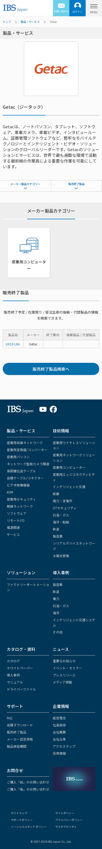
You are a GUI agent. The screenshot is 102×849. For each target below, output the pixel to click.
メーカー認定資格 (20, 739)
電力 (56, 598)
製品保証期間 (16, 746)
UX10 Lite (13, 344)
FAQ (10, 718)
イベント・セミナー (67, 668)
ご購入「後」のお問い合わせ (28, 789)
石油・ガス (61, 515)
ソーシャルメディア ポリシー (29, 827)
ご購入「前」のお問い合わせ (28, 782)
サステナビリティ (66, 827)
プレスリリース (64, 675)
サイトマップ (19, 813)
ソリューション (21, 572)
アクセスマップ (64, 746)
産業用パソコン (18, 456)
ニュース (61, 649)
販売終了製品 (76, 184)
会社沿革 (59, 739)
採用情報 (59, 753)
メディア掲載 (62, 682)
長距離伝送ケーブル (21, 471)
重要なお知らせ (64, 660)
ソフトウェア (16, 513)
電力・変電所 (62, 500)
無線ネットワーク (20, 506)
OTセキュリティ (64, 507)
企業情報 (61, 706)
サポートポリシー (22, 820)
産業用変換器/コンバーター (27, 449)
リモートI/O (15, 520)
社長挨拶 (59, 725)
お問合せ (15, 770)
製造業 (58, 536)
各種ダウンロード (20, 725)
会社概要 (59, 732)
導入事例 (61, 572)
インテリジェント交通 (69, 486)
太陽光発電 (61, 555)
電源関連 (13, 527)
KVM (10, 492)
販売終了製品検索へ (51, 369)
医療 (56, 493)
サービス (13, 534)
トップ (7, 22)
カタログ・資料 (21, 649)
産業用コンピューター (69, 467)
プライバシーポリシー (68, 820)
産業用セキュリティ (21, 499)
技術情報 (61, 430)
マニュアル (15, 682)
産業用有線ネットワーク (25, 442)
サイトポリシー (64, 813)
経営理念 (59, 718)
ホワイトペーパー (20, 668)
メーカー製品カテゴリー (25, 184)
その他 (58, 632)
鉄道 (56, 529)
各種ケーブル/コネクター (25, 478)
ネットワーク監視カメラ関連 (28, 463)
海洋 (56, 612)
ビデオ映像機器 (18, 485)
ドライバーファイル (21, 689)
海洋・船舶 (61, 522)
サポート (15, 706)
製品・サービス (30, 22)
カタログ (13, 660)
